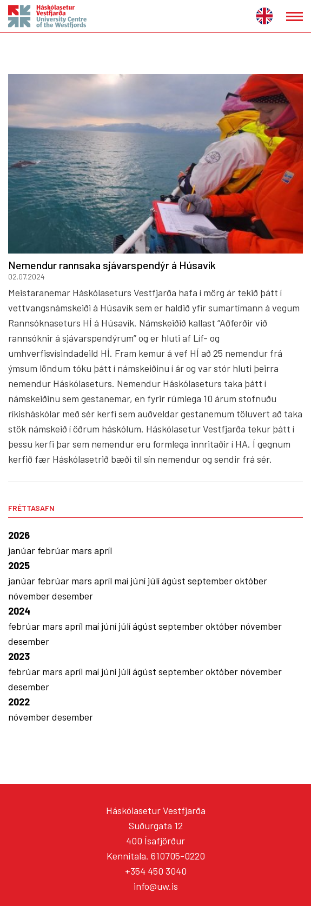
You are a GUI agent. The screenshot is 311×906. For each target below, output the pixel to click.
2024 (19, 611)
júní (139, 581)
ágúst (175, 581)
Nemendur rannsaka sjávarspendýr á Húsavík (112, 264)
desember (72, 596)
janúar (22, 550)
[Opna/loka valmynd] (294, 16)
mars (82, 550)
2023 (19, 656)
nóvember (30, 596)
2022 (19, 702)
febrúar (54, 550)
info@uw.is (156, 886)
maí (122, 581)
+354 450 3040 (156, 871)
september (211, 581)
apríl (103, 550)
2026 (19, 535)
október (251, 581)
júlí (155, 581)
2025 (19, 565)
